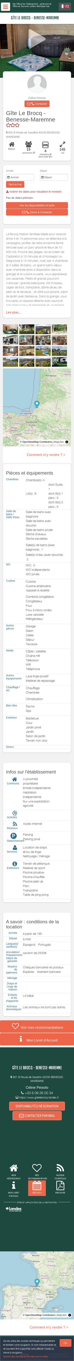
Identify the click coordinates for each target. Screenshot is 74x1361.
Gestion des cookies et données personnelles (25, 1356)
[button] (36, 103)
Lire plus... (13, 312)
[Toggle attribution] (66, 442)
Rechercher (15, 184)
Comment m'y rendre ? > (46, 455)
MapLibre (59, 442)
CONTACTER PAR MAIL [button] (37, 1116)
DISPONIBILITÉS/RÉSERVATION (37, 1106)
